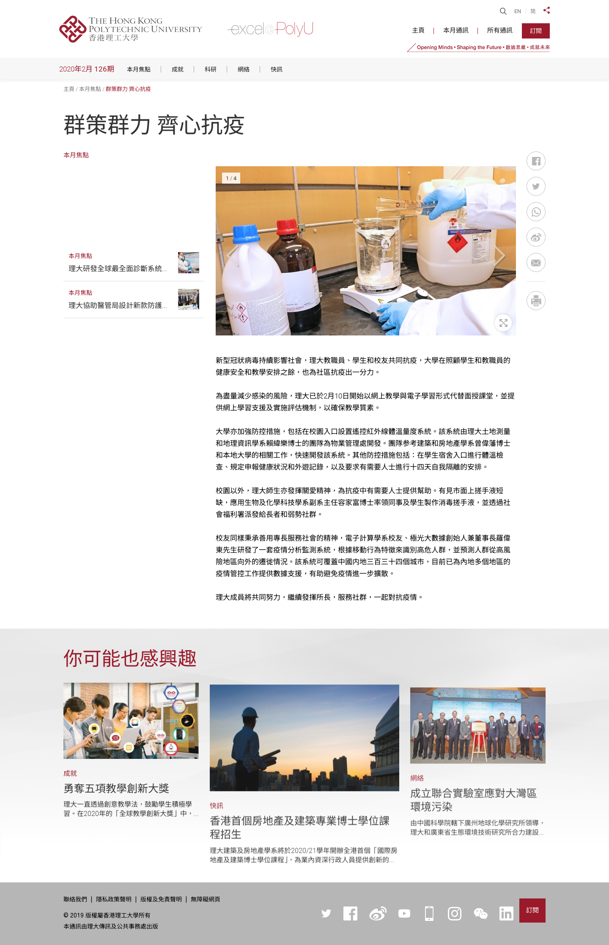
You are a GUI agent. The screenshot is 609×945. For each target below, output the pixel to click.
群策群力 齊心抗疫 (128, 89)
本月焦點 (90, 89)
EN (517, 11)
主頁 (68, 89)
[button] (233, 255)
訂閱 (536, 30)
